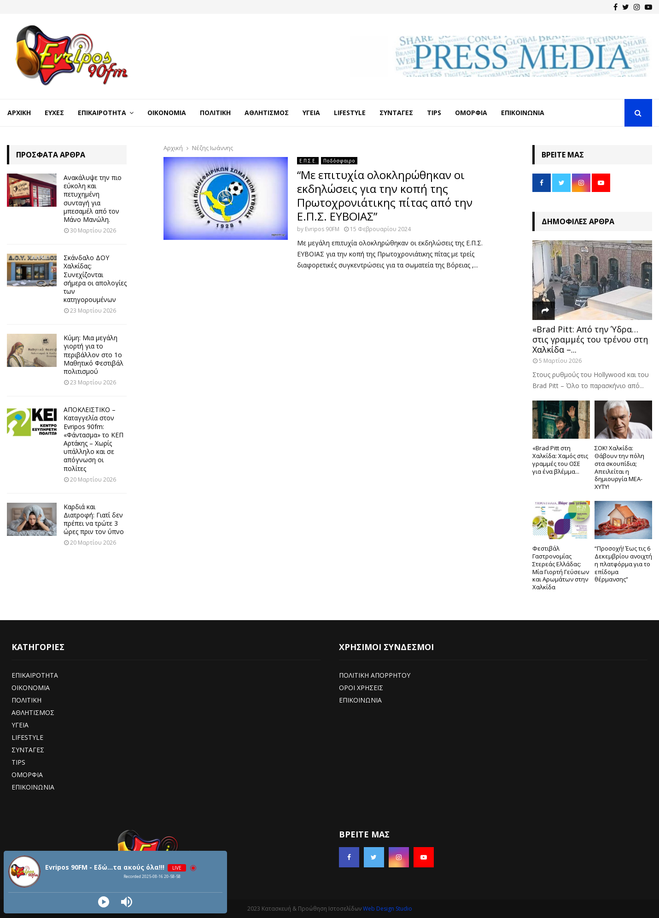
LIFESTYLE (27, 737)
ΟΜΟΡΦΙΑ (27, 774)
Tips (434, 112)
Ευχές (54, 112)
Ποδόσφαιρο (339, 160)
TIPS (18, 762)
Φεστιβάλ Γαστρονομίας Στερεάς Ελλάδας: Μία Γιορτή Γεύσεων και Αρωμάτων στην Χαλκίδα (560, 567)
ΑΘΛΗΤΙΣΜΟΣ (33, 712)
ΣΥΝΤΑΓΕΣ (28, 749)
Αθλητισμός (267, 112)
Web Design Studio (387, 908)
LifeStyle (350, 112)
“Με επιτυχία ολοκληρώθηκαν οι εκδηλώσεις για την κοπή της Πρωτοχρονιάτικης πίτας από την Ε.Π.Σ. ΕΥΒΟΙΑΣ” (384, 195)
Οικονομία (166, 112)
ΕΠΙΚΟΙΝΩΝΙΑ (33, 787)
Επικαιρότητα (102, 112)
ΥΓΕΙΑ (20, 724)
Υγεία (311, 112)
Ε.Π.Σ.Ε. (307, 160)
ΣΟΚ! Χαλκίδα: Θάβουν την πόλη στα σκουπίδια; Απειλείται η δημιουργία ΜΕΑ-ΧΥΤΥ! (619, 467)
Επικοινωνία (522, 112)
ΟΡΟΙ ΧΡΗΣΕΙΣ (361, 687)
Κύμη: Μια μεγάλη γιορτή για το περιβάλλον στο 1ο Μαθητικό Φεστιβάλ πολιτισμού (93, 354)
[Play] (104, 902)
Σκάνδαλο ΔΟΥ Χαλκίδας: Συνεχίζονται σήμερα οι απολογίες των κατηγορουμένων (95, 278)
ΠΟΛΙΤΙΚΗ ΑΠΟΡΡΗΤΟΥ (374, 675)
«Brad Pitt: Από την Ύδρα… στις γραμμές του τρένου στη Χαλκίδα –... (590, 339)
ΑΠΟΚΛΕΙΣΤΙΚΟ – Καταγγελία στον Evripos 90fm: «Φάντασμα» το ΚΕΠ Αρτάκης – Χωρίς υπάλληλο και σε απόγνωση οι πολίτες (93, 438)
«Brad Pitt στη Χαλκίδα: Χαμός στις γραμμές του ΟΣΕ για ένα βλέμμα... (560, 459)
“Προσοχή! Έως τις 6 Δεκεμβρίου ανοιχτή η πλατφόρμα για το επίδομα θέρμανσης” (623, 563)
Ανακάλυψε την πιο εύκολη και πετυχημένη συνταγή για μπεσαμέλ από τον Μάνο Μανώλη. (93, 198)
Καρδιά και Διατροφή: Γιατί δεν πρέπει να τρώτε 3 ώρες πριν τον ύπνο (94, 519)
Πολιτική (215, 112)
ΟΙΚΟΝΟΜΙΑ (31, 687)
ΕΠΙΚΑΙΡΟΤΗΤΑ (35, 675)
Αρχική (19, 112)
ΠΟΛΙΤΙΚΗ (26, 700)
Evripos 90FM (322, 229)
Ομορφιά (471, 112)
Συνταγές (396, 112)
